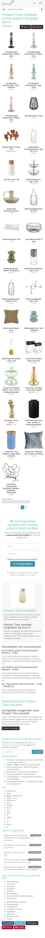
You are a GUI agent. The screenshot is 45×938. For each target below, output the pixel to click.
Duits (9, 812)
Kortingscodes (12, 907)
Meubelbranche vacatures (17, 902)
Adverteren (11, 914)
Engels (9, 817)
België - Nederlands (14, 796)
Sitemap (10, 891)
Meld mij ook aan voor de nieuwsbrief (21, 559)
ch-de (9, 808)
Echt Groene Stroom (15, 767)
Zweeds (10, 805)
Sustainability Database (16, 781)
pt (7, 815)
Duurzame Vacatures (15, 774)
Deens (9, 824)
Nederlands (11, 791)
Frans (9, 793)
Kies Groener (12, 772)
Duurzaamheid (12, 904)
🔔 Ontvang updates (22, 563)
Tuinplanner (11, 911)
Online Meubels (13, 881)
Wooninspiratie (12, 916)
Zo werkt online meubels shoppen (20, 896)
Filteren (25, 27)
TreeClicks (10, 760)
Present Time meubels (10, 728)
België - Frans (12, 798)
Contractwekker (13, 776)
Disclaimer (11, 889)
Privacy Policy (12, 898)
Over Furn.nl (11, 884)
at (7, 827)
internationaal (29, 774)
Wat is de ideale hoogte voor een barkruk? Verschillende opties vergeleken (22, 868)
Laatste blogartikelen (13, 830)
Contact (10, 919)
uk (7, 822)
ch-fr (8, 810)
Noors (9, 803)
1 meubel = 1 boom (14, 909)
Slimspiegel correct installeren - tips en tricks (22, 846)
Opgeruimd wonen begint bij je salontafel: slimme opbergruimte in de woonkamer (22, 837)
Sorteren (37, 27)
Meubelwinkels (12, 893)
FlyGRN (9, 764)
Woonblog (11, 886)
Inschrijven (37, 752)
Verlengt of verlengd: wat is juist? (22, 853)
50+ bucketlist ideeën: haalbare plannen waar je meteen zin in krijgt (22, 861)
